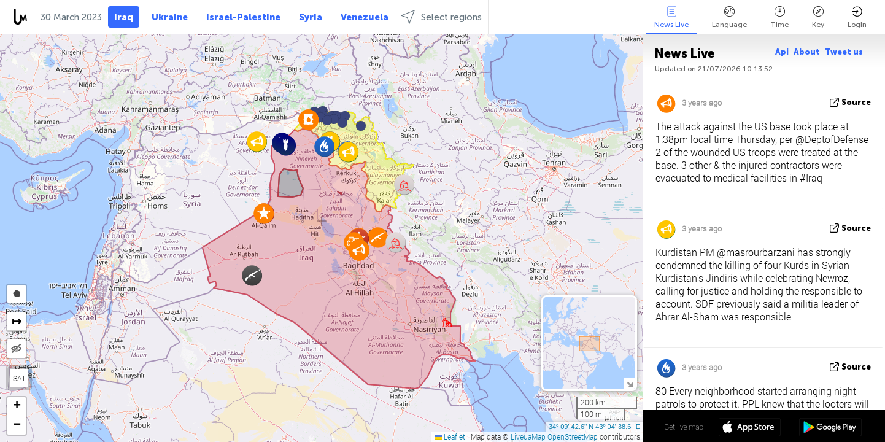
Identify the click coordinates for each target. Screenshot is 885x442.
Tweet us (844, 51)
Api (782, 51)
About (807, 51)
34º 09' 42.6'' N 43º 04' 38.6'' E (594, 426)
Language (729, 17)
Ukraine (170, 17)
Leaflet (450, 436)
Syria (310, 17)
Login (857, 17)
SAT (19, 378)
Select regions (441, 17)
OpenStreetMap (572, 436)
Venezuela (364, 17)
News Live (671, 17)
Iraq (123, 17)
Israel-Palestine (243, 17)
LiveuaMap (528, 436)
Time (779, 17)
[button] (342, 123)
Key (818, 17)
